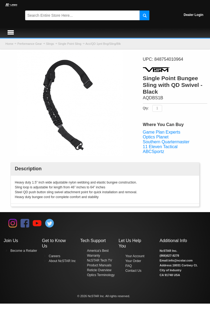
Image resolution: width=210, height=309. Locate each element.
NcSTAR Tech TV (99, 260)
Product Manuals (99, 265)
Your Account (134, 256)
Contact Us (133, 271)
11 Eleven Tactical (160, 146)
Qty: (146, 108)
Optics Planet (156, 137)
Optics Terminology (101, 275)
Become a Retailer (23, 251)
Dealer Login (194, 14)
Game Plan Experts (162, 132)
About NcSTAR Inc (62, 261)
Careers (54, 256)
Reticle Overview (99, 270)
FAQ (128, 266)
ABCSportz (153, 151)
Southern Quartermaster (166, 142)
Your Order (133, 261)
